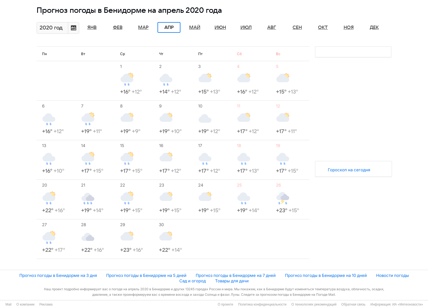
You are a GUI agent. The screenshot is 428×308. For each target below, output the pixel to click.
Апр (169, 27)
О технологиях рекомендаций (313, 304)
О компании (25, 304)
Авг (271, 27)
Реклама (45, 304)
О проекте (225, 304)
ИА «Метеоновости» (407, 304)
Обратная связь (353, 304)
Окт (323, 27)
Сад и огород (192, 280)
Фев (118, 27)
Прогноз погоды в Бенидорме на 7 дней (236, 275)
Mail (8, 304)
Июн (220, 27)
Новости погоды (392, 275)
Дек (374, 27)
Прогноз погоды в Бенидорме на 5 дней (146, 275)
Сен (297, 27)
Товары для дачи (232, 280)
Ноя (349, 27)
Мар (143, 27)
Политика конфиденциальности (262, 304)
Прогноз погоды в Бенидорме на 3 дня (58, 275)
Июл (246, 27)
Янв (92, 27)
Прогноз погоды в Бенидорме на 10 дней (326, 275)
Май (194, 27)
